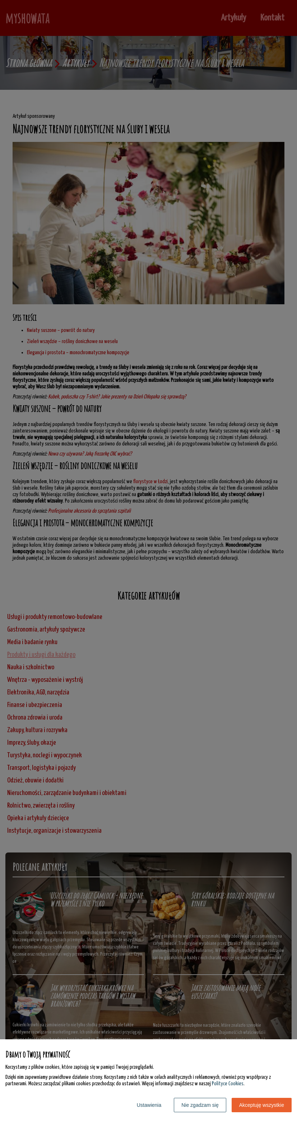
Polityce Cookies (227, 1083)
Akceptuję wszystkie (261, 1105)
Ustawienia (149, 1105)
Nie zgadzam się (200, 1105)
